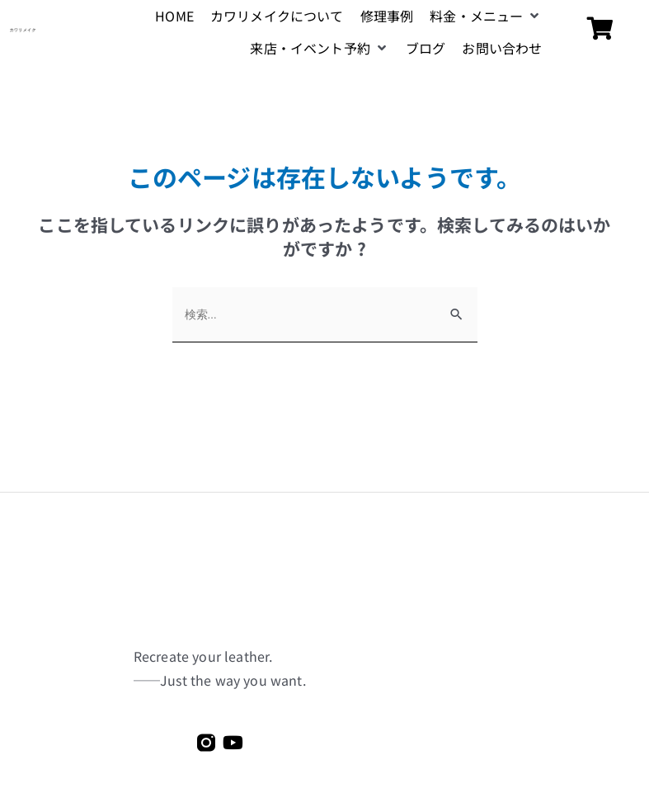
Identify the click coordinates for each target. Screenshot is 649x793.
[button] (485, 16)
